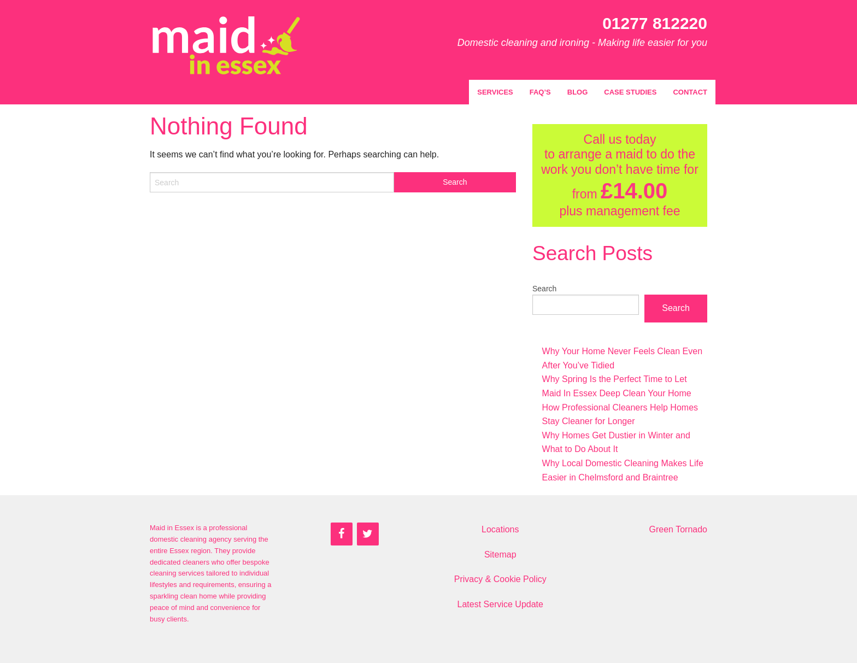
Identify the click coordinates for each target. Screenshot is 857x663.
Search (544, 288)
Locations (500, 529)
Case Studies (630, 92)
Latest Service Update (500, 604)
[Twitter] (368, 534)
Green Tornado (678, 529)
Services (495, 92)
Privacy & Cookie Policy (500, 579)
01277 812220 (654, 23)
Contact (690, 92)
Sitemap (500, 554)
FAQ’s (540, 92)
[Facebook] (342, 534)
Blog (577, 92)
